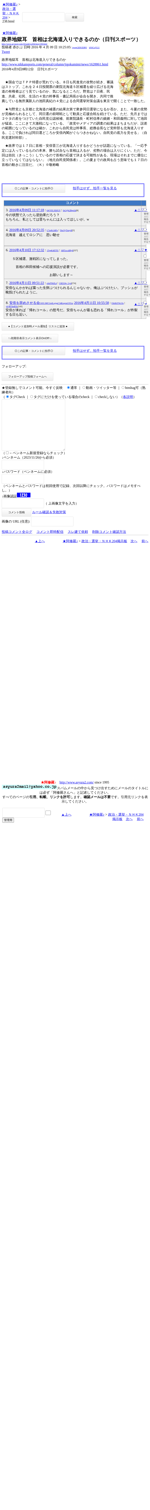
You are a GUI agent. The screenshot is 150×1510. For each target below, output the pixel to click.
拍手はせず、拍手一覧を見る (95, 188)
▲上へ (40, 551)
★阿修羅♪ (10, 4)
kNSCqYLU (94, 47)
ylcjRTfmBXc (12, 306)
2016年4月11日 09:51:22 (26, 283)
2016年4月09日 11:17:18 (26, 210)
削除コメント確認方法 (109, 542)
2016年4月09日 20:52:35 (26, 230)
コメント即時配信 (49, 542)
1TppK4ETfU (53, 250)
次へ (134, 551)
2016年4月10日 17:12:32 (26, 250)
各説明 (128, 397)
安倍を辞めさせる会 (41, 303)
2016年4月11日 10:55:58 (91, 303)
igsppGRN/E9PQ (79, 47)
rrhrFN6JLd (52, 283)
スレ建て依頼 (78, 542)
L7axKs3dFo (52, 230)
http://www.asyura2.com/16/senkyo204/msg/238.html (24, 44)
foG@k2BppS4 (69, 210)
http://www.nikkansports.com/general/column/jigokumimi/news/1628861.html (55, 64)
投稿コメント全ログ (17, 542)
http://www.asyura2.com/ (76, 792)
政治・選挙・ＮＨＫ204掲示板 (104, 551)
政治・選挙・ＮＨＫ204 (10, 13)
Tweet (6, 52)
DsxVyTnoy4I (66, 230)
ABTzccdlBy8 (67, 250)
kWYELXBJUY (54, 210)
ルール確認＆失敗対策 (49, 522)
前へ (145, 551)
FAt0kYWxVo (117, 303)
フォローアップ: (14, 366)
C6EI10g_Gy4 (65, 283)
